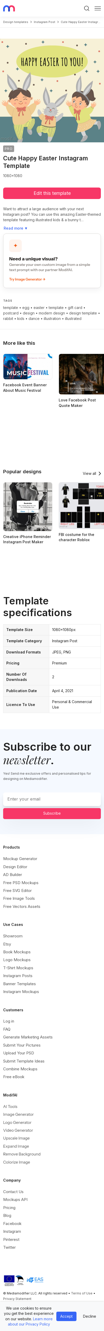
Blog (7, 1215)
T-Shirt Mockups (18, 967)
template (10, 307)
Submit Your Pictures (22, 1045)
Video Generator (18, 1130)
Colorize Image (16, 1162)
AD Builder (12, 874)
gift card (75, 307)
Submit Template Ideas (24, 1061)
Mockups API (15, 1199)
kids (20, 318)
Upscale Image (16, 1138)
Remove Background (22, 1154)
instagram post (44, 22)
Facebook (12, 1223)
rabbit (8, 318)
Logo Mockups (17, 959)
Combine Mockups (20, 1068)
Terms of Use (81, 1293)
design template (83, 313)
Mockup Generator (20, 858)
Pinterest (11, 1239)
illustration (52, 318)
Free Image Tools (19, 898)
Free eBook (13, 1076)
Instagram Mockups (21, 991)
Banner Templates (19, 983)
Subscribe (52, 813)
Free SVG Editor (17, 890)
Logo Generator (17, 1122)
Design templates (15, 22)
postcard (11, 313)
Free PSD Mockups (21, 882)
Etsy (7, 944)
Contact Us (13, 1191)
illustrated (73, 318)
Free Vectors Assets (21, 906)
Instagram (12, 1231)
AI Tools (10, 1106)
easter (39, 307)
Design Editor (15, 866)
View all (89, 473)
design (29, 313)
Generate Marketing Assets (28, 1037)
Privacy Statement (17, 1299)
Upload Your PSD (18, 1052)
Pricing (9, 1207)
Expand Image (16, 1146)
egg (25, 307)
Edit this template (52, 193)
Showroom (13, 935)
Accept (66, 1316)
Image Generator (18, 1114)
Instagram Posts (17, 975)
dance (34, 318)
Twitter (9, 1247)
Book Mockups (17, 951)
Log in (8, 1021)
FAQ (6, 1029)
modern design (52, 313)
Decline (89, 1316)
